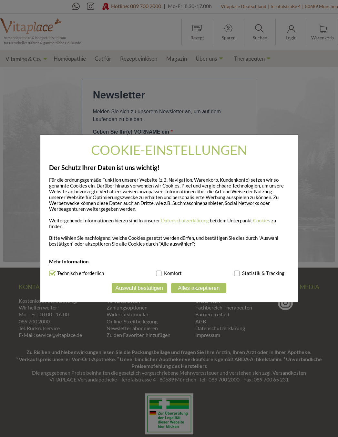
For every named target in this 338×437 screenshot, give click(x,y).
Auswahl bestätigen (139, 288)
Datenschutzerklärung (185, 220)
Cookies (261, 220)
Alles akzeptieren (199, 288)
